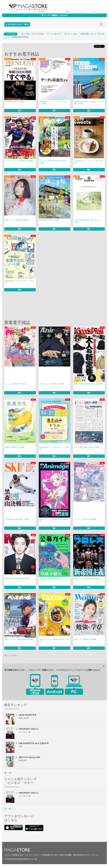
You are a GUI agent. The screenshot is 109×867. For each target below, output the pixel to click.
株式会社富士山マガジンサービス (86, 855)
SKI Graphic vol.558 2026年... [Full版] (17, 519)
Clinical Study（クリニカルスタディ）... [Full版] (19, 282)
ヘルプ (93, 12)
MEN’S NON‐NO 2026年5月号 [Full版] (17, 578)
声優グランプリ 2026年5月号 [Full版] (16, 220)
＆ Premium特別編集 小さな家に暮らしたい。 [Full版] (88, 221)
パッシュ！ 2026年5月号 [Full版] (15, 384)
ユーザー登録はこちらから (54, 15)
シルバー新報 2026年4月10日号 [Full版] (86, 447)
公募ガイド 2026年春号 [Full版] (49, 578)
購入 (20, 111)
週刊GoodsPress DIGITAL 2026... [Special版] (88, 384)
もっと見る (10, 655)
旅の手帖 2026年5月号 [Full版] (49, 220)
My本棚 (41, 12)
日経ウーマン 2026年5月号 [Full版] (85, 639)
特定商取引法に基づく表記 (53, 855)
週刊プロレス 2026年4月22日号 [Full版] (86, 578)
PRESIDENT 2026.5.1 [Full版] (14, 101)
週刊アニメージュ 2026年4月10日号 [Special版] (53, 520)
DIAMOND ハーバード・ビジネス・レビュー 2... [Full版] (53, 102)
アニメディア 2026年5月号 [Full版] (85, 519)
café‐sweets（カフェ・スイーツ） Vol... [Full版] (88, 161)
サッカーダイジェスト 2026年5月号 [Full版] (19, 161)
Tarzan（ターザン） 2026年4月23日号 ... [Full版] (54, 640)
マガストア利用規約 (12, 855)
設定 (67, 12)
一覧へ (8, 773)
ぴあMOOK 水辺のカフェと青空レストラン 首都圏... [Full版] (88, 102)
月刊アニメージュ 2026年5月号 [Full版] (51, 384)
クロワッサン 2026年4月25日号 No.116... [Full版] (53, 161)
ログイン (15, 12)
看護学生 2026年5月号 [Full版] (14, 447)
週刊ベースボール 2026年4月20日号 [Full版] (19, 639)
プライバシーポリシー (33, 855)
